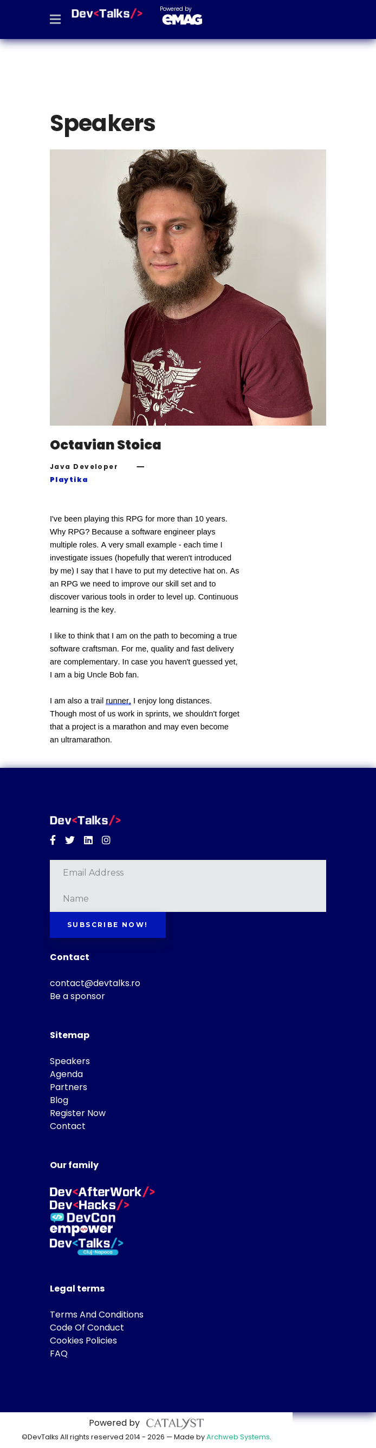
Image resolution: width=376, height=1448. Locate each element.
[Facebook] (53, 840)
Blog (59, 1100)
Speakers (70, 1061)
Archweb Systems (238, 1437)
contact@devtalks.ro (95, 983)
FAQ (59, 1353)
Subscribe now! (107, 925)
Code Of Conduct (87, 1327)
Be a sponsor (77, 996)
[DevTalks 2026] (107, 13)
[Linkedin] (88, 840)
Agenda (66, 1074)
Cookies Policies (83, 1340)
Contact (68, 1126)
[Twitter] (70, 840)
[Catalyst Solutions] (175, 1423)
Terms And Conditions (97, 1314)
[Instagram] (106, 840)
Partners (68, 1087)
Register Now (78, 1113)
